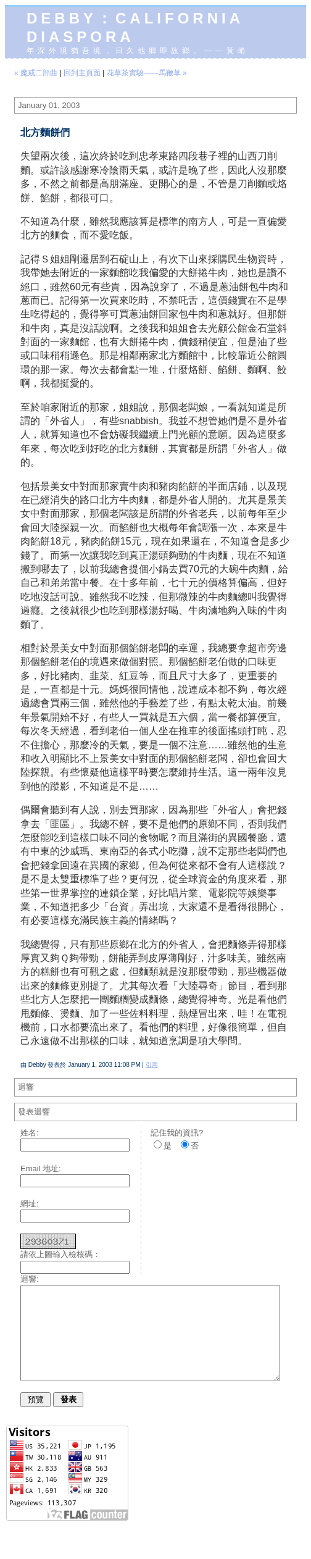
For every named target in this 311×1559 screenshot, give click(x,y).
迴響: (29, 1279)
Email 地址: (40, 1168)
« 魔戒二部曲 (35, 73)
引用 (152, 1064)
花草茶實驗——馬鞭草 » (147, 73)
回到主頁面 (82, 73)
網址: (29, 1203)
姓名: (29, 1132)
